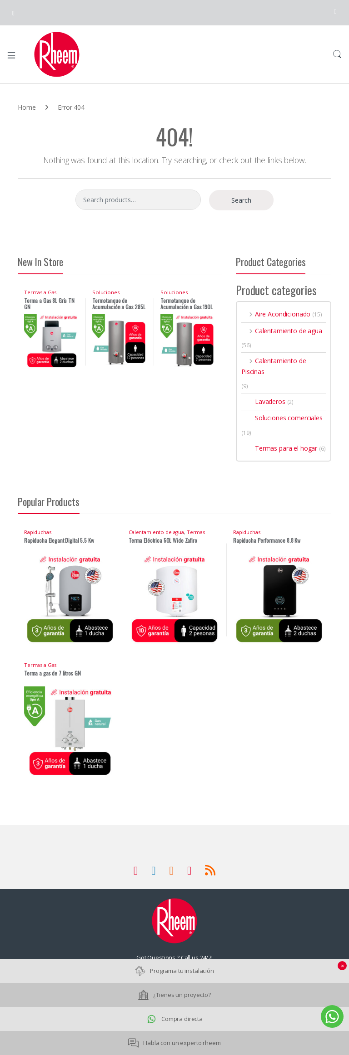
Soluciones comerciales (107, 295)
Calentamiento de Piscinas (273, 366)
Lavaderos (263, 401)
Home (26, 107)
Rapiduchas (37, 532)
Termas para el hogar (279, 448)
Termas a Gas (40, 292)
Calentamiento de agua (281, 330)
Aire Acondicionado (275, 314)
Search (337, 54)
